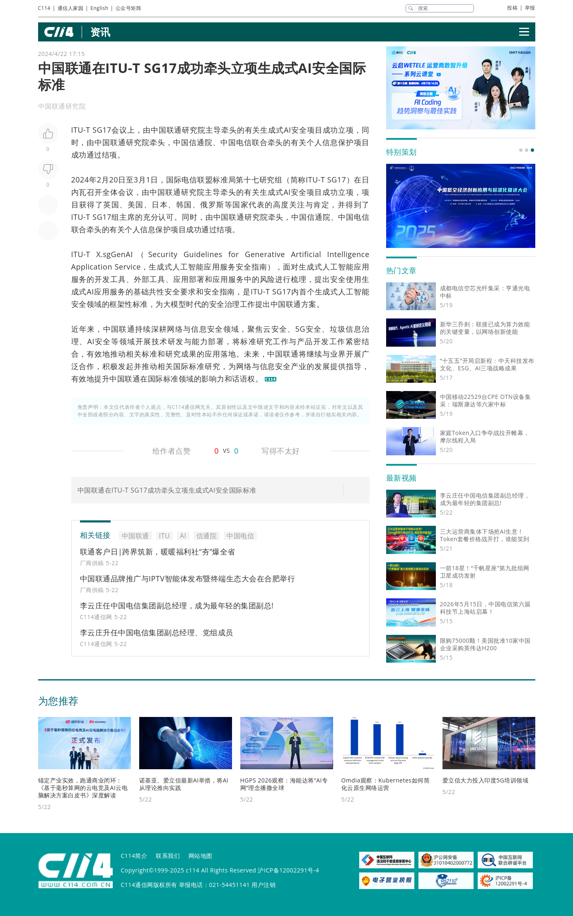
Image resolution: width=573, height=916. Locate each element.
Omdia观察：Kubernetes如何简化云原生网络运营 (385, 784)
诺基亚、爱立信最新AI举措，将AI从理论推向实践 (184, 784)
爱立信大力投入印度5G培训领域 (485, 780)
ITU (77, 130)
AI (287, 130)
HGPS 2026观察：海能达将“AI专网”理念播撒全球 (284, 784)
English (99, 8)
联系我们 (168, 856)
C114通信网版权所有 (149, 885)
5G (300, 329)
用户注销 (263, 885)
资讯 (100, 32)
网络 (175, 329)
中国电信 (236, 142)
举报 (530, 7)
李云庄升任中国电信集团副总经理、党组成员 (156, 632)
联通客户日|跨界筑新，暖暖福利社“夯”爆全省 (157, 551)
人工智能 (188, 267)
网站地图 (201, 856)
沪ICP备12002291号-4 (288, 870)
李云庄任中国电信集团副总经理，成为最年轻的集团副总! (177, 605)
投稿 (512, 7)
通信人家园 (71, 8)
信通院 (201, 142)
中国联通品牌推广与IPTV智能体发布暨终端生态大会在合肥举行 (187, 578)
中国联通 (166, 130)
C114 (44, 8)
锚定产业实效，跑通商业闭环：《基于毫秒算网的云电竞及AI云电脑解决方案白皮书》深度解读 (83, 787)
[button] (520, 150)
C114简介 (134, 856)
